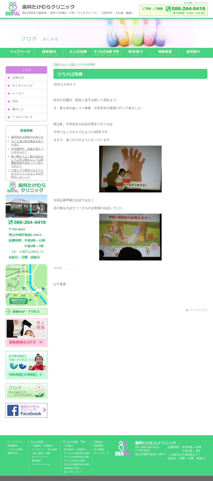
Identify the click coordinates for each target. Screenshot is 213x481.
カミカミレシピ (22, 85)
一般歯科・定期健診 (42, 445)
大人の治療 (37, 441)
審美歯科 (36, 460)
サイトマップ (201, 3)
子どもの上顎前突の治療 (76, 453)
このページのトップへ (197, 310)
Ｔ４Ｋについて (22, 117)
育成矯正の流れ (72, 468)
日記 (73, 64)
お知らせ (18, 77)
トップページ (15, 441)
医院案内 (13, 445)
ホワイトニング (40, 457)
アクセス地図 (16, 449)
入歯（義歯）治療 (41, 453)
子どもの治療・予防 (74, 441)
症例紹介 (99, 441)
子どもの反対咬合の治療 (76, 457)
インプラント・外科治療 (44, 449)
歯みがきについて (73, 472)
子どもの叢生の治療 (74, 460)
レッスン (18, 93)
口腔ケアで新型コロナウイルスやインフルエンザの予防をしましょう (27, 173)
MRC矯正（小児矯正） (75, 449)
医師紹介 (13, 453)
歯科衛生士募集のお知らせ (27, 137)
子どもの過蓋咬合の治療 (76, 464)
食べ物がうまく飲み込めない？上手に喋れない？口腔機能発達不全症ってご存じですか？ (27, 161)
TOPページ (60, 64)
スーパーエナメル (41, 464)
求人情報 (188, 3)
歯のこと (18, 109)
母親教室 (99, 445)
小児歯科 (68, 445)
